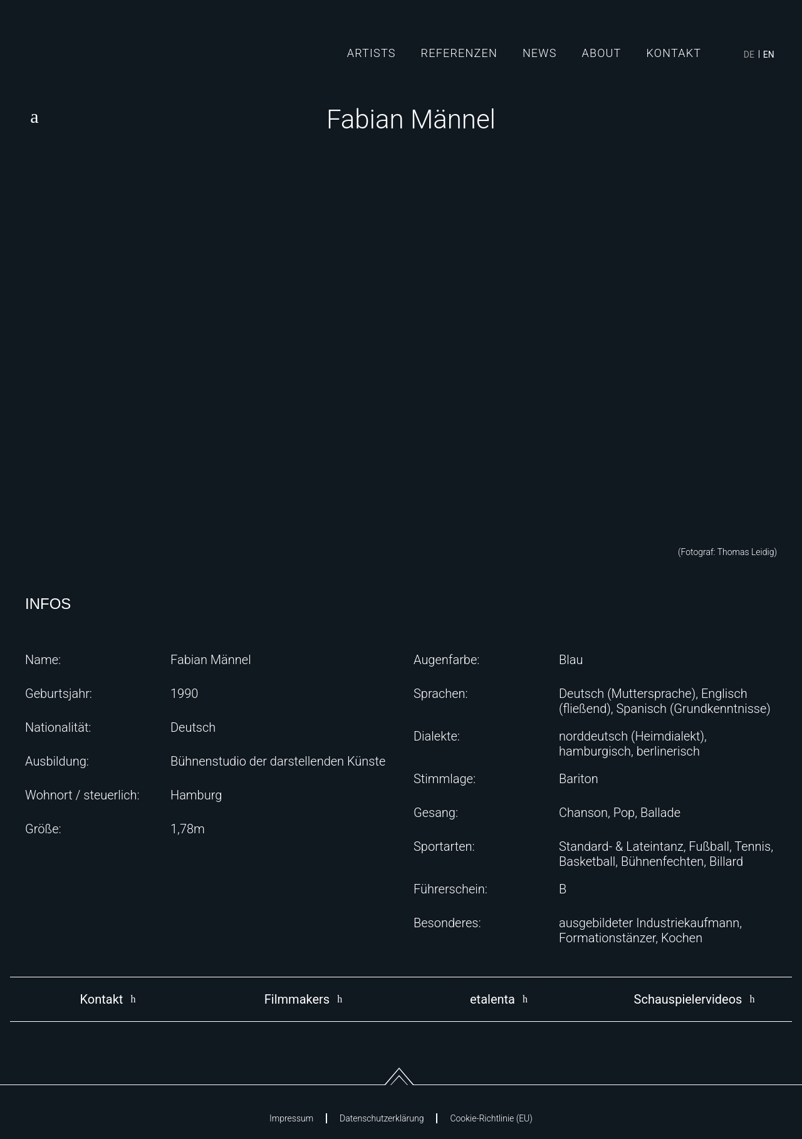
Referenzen (459, 53)
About (602, 53)
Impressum (291, 1118)
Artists (371, 53)
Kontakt (674, 53)
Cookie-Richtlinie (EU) (491, 1118)
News (540, 53)
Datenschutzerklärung (382, 1118)
